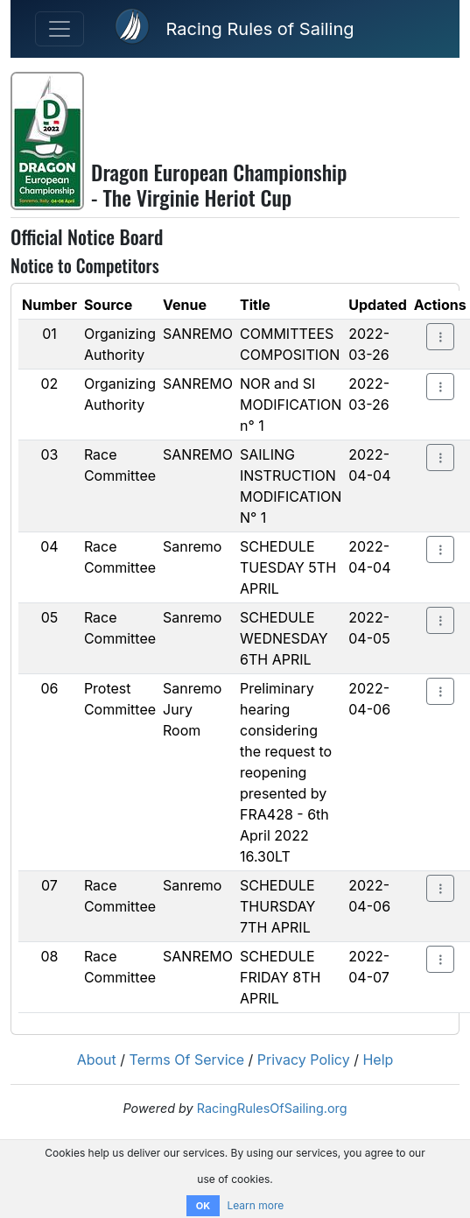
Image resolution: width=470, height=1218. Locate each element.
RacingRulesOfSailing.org (272, 1108)
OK (203, 1206)
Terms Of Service (187, 1059)
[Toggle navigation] (59, 28)
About (96, 1059)
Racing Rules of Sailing (259, 28)
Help (377, 1059)
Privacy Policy (303, 1059)
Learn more (255, 1205)
